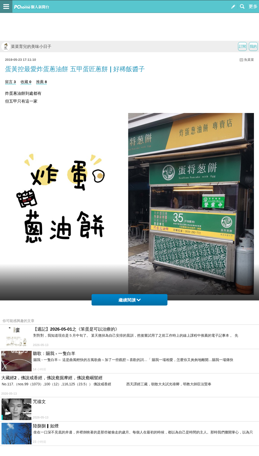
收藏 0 (25, 82)
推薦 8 (41, 82)
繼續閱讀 (130, 300)
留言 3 (10, 82)
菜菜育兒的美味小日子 (26, 46)
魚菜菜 (249, 60)
